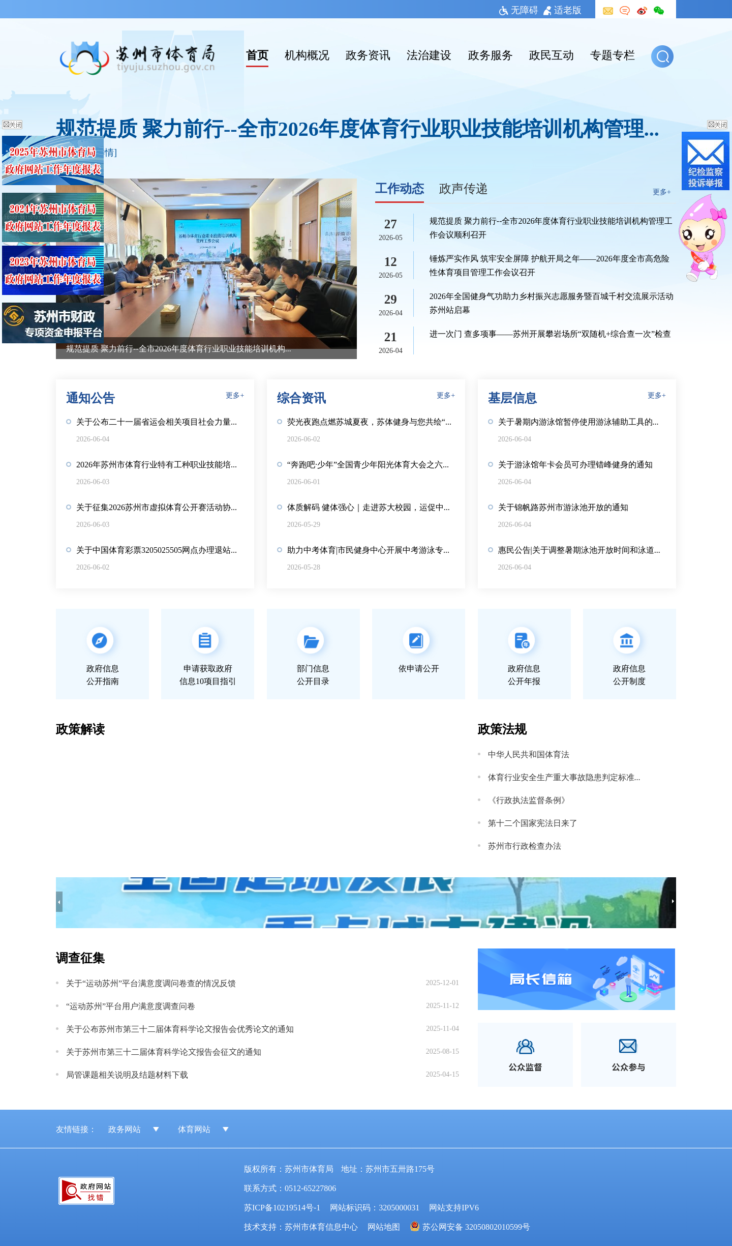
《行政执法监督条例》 (528, 799)
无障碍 (518, 9)
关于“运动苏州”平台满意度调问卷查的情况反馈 (151, 982)
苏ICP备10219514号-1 (282, 1207)
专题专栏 (612, 54)
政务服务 (490, 54)
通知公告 (90, 397)
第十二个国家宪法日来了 (532, 822)
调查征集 (80, 957)
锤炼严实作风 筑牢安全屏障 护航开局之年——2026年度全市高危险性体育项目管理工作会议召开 (549, 265)
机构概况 (307, 54)
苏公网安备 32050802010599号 (476, 1226)
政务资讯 (368, 54)
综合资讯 (301, 397)
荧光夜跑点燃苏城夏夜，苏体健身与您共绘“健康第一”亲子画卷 (371, 421)
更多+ (662, 191)
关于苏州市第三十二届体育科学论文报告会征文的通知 (163, 1051)
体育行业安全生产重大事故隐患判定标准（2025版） (568, 776)
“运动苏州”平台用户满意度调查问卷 (130, 1005)
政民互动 (551, 54)
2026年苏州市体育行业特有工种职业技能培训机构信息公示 (160, 464)
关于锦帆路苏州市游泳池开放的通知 (563, 506)
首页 (257, 54)
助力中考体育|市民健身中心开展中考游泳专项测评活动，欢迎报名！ (371, 549)
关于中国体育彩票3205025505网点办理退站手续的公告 (160, 549)
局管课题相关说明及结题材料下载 (127, 1074)
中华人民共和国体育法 (528, 754)
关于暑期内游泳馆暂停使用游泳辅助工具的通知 (582, 421)
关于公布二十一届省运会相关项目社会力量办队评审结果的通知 (160, 421)
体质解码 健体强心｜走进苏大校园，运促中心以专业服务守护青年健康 (371, 506)
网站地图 (384, 1226)
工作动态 (399, 187)
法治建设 (429, 54)
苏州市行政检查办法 (524, 845)
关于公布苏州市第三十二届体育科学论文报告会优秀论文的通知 (180, 1028)
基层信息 (512, 397)
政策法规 (502, 728)
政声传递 (463, 187)
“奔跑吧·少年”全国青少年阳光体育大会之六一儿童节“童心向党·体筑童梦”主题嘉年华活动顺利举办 (371, 464)
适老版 (562, 9)
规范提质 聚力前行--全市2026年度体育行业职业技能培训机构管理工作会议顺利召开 (366, 127)
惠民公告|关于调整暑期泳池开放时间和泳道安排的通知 (582, 549)
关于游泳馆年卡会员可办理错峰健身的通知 (575, 464)
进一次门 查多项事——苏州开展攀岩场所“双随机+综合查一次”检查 (550, 333)
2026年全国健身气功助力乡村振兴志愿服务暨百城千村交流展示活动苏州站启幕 (552, 302)
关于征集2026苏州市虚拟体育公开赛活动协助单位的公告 (160, 506)
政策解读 (80, 728)
